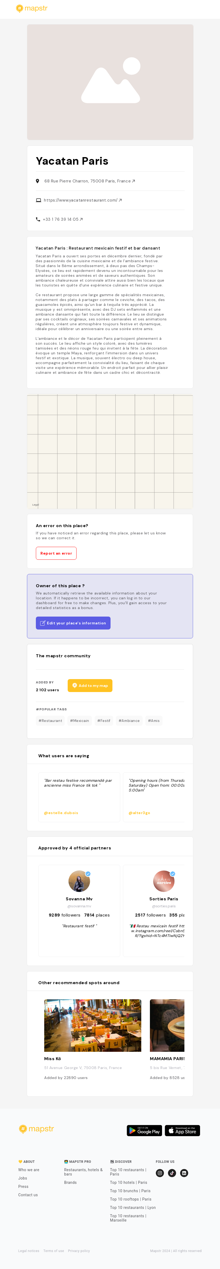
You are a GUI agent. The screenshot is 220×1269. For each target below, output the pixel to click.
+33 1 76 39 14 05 (62, 219)
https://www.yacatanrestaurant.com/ (83, 200)
